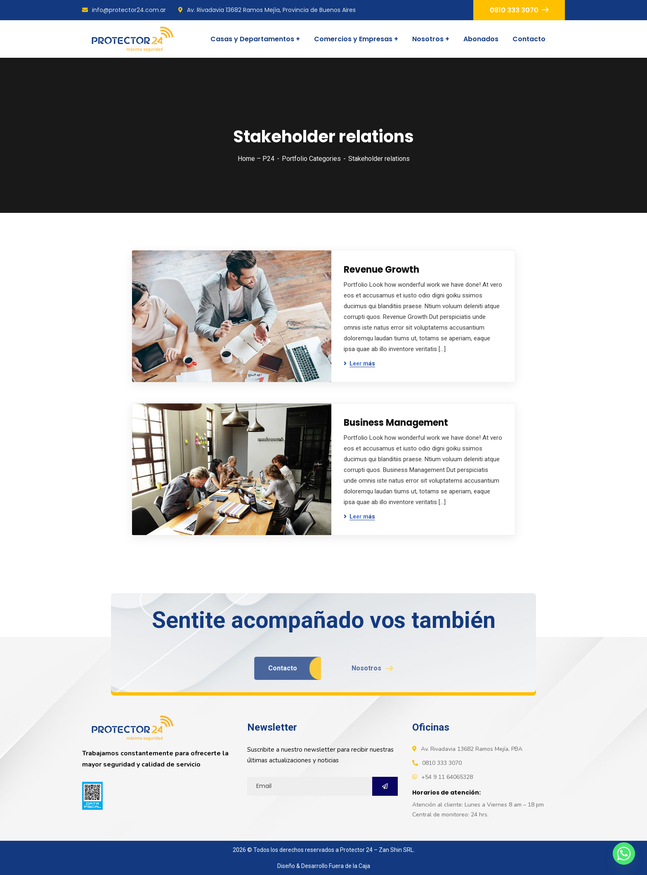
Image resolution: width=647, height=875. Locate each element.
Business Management (396, 422)
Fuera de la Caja (349, 866)
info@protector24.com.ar (124, 10)
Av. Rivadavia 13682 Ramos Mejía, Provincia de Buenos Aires (267, 10)
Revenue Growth (381, 269)
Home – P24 (256, 159)
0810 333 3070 (519, 10)
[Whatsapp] (624, 853)
